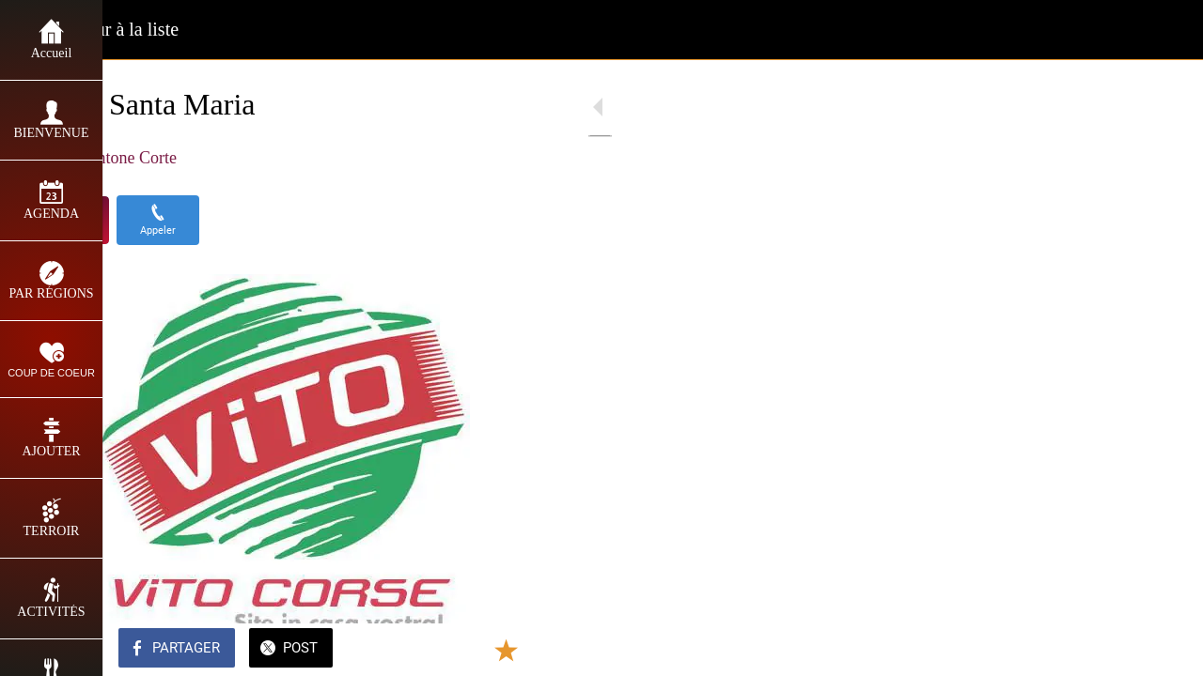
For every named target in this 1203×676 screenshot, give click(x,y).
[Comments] (526, 649)
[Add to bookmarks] (481, 649)
